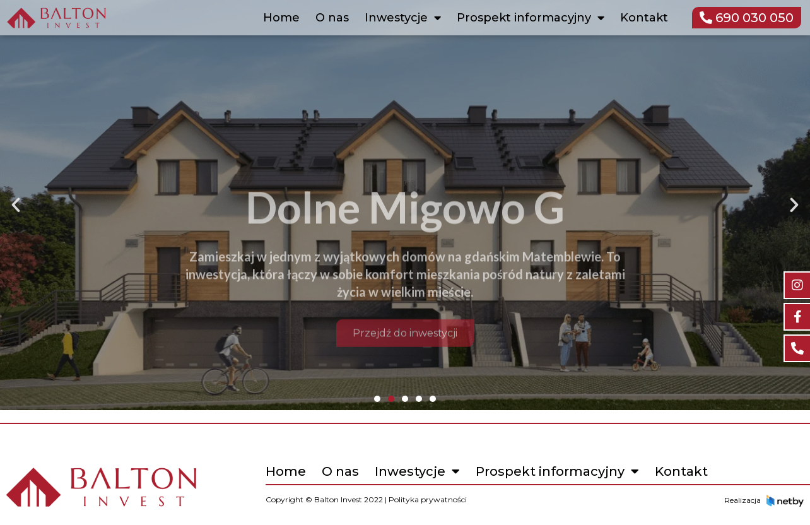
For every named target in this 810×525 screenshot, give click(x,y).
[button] (15, 205)
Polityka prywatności (428, 499)
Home (281, 18)
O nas (332, 18)
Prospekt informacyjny (530, 17)
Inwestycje (403, 17)
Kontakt (644, 18)
